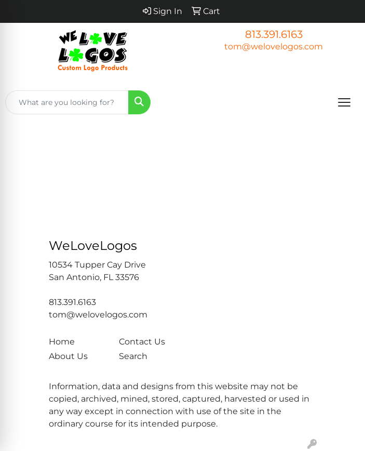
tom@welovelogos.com (273, 46)
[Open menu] (344, 102)
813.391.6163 (274, 34)
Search (133, 356)
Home (62, 342)
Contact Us (142, 342)
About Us (68, 356)
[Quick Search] (67, 102)
